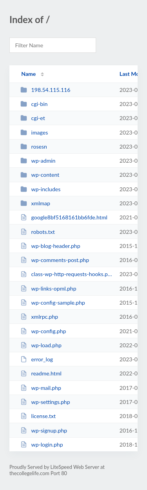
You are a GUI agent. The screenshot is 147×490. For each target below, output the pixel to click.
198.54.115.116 (45, 89)
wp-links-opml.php (48, 288)
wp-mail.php (40, 387)
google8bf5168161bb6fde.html (63, 217)
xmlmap (35, 203)
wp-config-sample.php (52, 302)
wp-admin (37, 160)
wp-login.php (41, 444)
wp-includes (40, 189)
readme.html (41, 373)
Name (28, 73)
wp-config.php (43, 331)
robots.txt (37, 231)
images (34, 132)
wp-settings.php (45, 401)
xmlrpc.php (39, 316)
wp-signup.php (43, 430)
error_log (36, 359)
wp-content (39, 174)
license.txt (38, 416)
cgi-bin (33, 104)
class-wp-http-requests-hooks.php (66, 274)
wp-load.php (41, 345)
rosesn (33, 146)
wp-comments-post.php (54, 260)
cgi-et (32, 118)
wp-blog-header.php (50, 245)
